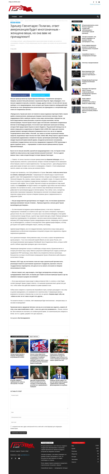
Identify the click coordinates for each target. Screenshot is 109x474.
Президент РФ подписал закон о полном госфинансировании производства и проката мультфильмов (89, 92)
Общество (74, 454)
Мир (20, 17)
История (74, 456)
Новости (17, 20)
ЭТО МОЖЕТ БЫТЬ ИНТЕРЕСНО (19, 336)
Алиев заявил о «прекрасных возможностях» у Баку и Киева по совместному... (89, 101)
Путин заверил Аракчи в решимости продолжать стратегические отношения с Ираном (90, 48)
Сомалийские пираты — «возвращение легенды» (89, 54)
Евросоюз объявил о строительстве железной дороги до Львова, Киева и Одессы (90, 109)
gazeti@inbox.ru (25, 455)
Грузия (14, 17)
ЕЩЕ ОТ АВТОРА (34, 336)
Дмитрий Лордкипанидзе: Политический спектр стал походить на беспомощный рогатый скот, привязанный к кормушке (38, 383)
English (92, 4)
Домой (11, 20)
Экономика (74, 459)
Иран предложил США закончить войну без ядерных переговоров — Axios (89, 74)
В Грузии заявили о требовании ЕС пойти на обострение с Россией (17, 382)
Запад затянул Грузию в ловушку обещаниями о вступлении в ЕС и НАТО (17, 355)
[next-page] (67, 337)
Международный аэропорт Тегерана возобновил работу (90, 81)
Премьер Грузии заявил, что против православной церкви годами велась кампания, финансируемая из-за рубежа (58, 383)
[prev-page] (65, 337)
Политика (74, 451)
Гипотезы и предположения (90, 63)
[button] (98, 17)
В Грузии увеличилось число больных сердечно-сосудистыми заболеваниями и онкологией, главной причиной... (90, 29)
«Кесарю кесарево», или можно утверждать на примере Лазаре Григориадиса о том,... (89, 39)
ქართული (97, 4)
